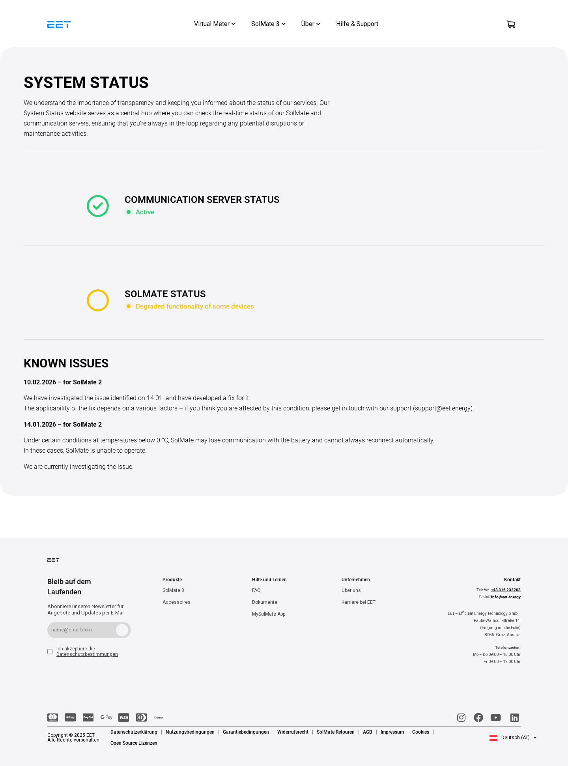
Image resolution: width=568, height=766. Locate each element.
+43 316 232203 (506, 590)
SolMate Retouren (336, 732)
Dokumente (264, 602)
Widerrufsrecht (292, 732)
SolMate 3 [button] (268, 24)
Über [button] (310, 24)
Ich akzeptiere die (87, 651)
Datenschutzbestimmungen (87, 654)
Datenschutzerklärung (133, 732)
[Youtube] (496, 717)
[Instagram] (460, 717)
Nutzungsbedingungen (190, 732)
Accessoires (177, 602)
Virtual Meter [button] (214, 24)
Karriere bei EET (359, 602)
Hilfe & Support (357, 24)
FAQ (256, 590)
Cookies (420, 732)
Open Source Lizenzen (133, 743)
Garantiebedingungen (246, 732)
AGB (367, 732)
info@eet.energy (506, 597)
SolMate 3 (173, 590)
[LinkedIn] (514, 717)
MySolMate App (268, 614)
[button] (513, 737)
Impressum (392, 732)
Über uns (351, 590)
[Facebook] (478, 717)
